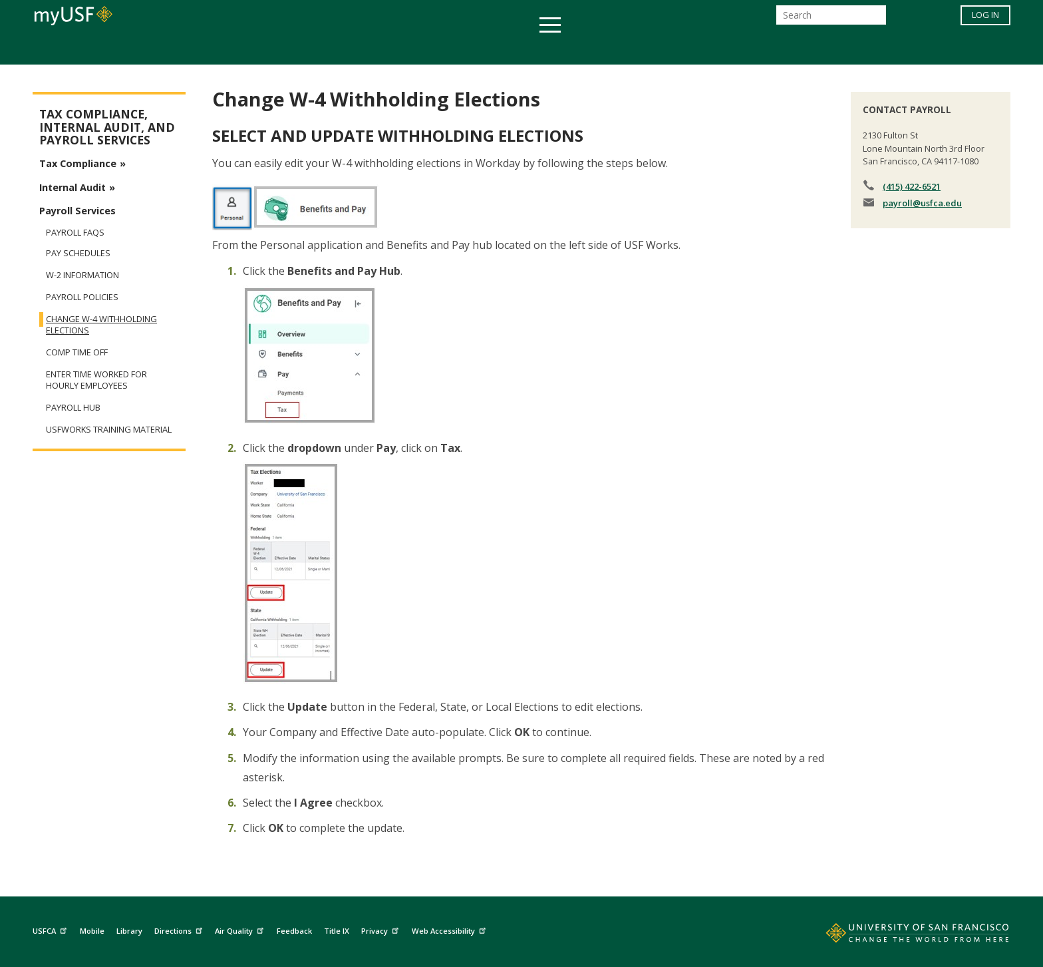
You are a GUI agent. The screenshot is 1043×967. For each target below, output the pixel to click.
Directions (180, 929)
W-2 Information (82, 275)
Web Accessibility (450, 929)
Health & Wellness (482, 49)
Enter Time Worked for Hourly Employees (96, 380)
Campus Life (587, 49)
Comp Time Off (77, 352)
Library (129, 931)
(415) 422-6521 (912, 186)
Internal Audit (72, 187)
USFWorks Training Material (109, 429)
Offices (662, 49)
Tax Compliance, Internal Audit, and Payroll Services (107, 127)
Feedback (294, 931)
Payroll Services (77, 210)
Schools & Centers (756, 49)
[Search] (831, 19)
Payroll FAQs (75, 232)
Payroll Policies (82, 297)
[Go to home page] (902, 935)
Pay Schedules (78, 253)
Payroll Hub (73, 407)
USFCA (51, 929)
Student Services (361, 49)
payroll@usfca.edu (922, 203)
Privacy (381, 929)
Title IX (336, 931)
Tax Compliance (77, 163)
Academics (264, 49)
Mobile (92, 931)
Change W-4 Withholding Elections (101, 324)
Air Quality (241, 929)
